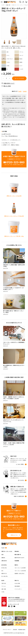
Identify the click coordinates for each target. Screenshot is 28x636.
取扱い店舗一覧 (18, 554)
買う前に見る (4, 567)
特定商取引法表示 (21, 629)
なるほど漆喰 (17, 583)
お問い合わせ (4, 560)
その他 (2, 591)
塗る (2, 570)
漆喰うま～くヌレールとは (6, 551)
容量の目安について (9, 83)
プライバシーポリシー (7, 629)
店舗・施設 (3, 589)
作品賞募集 (17, 560)
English (4, 547)
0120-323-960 (15, 162)
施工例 (2, 580)
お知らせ (3, 557)
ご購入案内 (15, 629)
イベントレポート (18, 589)
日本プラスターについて (19, 557)
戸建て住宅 (3, 583)
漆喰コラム (17, 580)
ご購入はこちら (14, 535)
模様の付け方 (4, 573)
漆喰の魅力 (17, 551)
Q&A (2, 554)
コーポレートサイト (13, 604)
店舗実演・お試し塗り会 (19, 573)
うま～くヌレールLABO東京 (20, 567)
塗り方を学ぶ (4, 565)
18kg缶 (25, 91)
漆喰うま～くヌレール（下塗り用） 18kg (14, 236)
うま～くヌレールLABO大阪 (20, 570)
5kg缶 (19, 91)
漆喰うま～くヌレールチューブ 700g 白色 (14, 216)
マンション (3, 586)
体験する (16, 565)
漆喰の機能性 (17, 586)
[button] (2, 2)
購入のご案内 (7, 86)
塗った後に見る (4, 576)
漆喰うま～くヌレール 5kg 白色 (14, 196)
